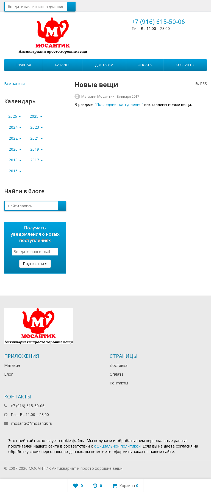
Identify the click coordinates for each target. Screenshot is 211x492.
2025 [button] (36, 116)
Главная (23, 64)
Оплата (145, 64)
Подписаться (35, 263)
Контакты (185, 64)
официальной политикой (117, 446)
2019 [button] (36, 149)
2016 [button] (15, 170)
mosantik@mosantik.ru (31, 423)
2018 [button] (15, 159)
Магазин (12, 365)
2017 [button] (36, 159)
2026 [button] (14, 116)
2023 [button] (36, 127)
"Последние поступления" (119, 104)
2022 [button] (15, 138)
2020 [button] (15, 149)
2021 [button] (36, 138)
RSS (201, 83)
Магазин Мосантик (98, 96)
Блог (8, 374)
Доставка (104, 64)
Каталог (62, 64)
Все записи (14, 83)
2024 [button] (15, 127)
